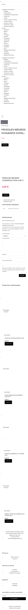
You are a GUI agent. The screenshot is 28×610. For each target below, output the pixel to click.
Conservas (6, 16)
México (5, 43)
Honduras (6, 41)
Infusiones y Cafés (8, 24)
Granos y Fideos (8, 21)
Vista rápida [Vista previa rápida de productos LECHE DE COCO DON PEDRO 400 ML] (6, 288)
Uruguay (6, 51)
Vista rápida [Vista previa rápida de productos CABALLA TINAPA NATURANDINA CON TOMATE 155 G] (6, 463)
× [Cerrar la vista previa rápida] (0, 597)
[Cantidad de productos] (3, 142)
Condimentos (7, 13)
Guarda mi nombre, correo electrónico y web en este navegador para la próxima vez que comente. (13, 247)
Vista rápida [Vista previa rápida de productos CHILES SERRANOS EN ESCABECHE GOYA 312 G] (6, 346)
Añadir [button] (8, 380)
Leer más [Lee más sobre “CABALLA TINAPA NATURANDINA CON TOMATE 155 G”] (9, 498)
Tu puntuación (6, 211)
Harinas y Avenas (8, 23)
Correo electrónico (7, 238)
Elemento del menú (9, 55)
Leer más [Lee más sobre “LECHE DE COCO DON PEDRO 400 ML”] (9, 321)
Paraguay (6, 46)
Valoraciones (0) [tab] (8, 179)
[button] (14, 1)
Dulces (5, 18)
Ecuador (6, 36)
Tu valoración (6, 216)
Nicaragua (6, 45)
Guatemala (7, 39)
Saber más (18, 606)
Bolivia (5, 31)
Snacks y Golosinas (9, 26)
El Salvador (7, 38)
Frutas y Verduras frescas (10, 19)
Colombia (6, 34)
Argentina (6, 29)
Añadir (5, 144)
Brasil (5, 33)
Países (4, 28)
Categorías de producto (8, 9)
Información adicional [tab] (9, 177)
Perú (5, 48)
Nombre (4, 232)
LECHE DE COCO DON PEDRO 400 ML (14, 316)
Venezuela (6, 53)
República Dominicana (9, 50)
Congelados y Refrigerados (11, 14)
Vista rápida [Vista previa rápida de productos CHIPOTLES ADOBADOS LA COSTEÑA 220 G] (6, 405)
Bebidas (6, 11)
